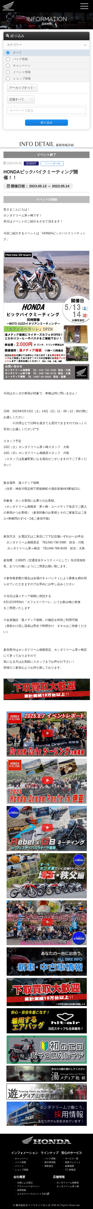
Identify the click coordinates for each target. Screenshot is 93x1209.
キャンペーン (18, 66)
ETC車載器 (70, 1169)
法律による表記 (25, 1182)
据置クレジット (73, 1162)
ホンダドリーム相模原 (68, 1182)
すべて (14, 53)
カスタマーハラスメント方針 (33, 1193)
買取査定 (48, 1166)
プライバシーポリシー (28, 1186)
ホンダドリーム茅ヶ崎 (68, 1186)
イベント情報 (18, 72)
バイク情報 (17, 59)
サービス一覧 (71, 1158)
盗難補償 (69, 1166)
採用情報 (21, 1190)
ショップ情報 (18, 79)
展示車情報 (50, 1162)
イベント (19, 1166)
